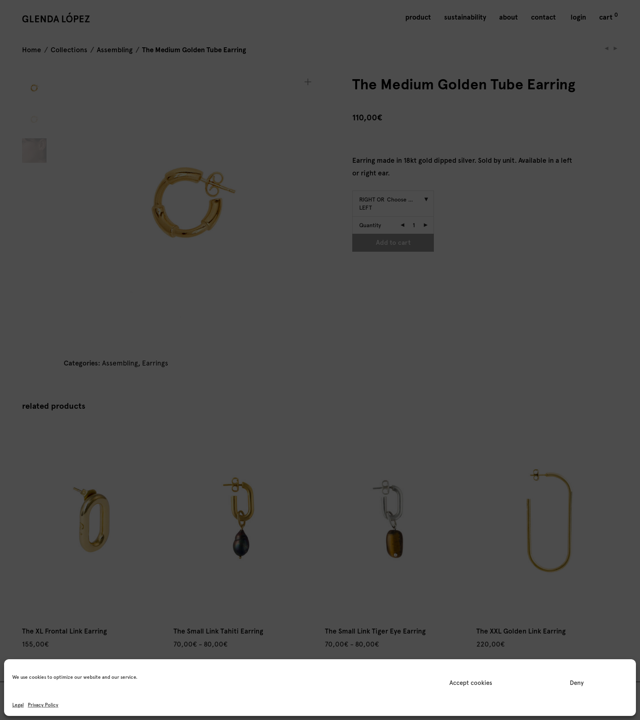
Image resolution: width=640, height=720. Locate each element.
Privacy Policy (43, 705)
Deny (577, 683)
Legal (18, 705)
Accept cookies (470, 683)
